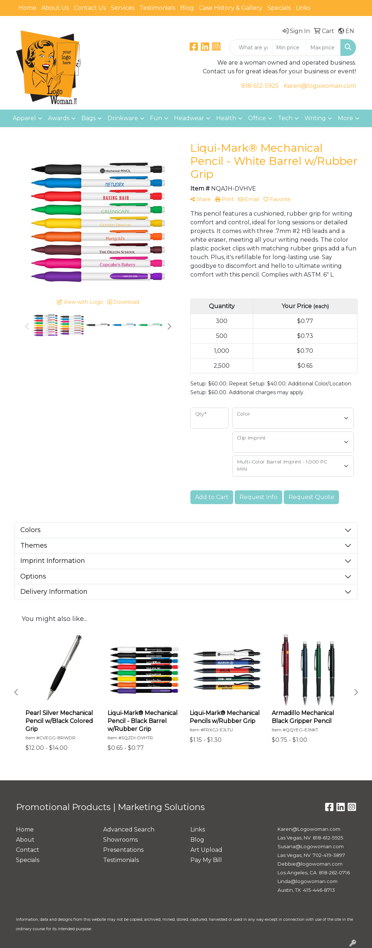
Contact (27, 849)
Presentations (123, 849)
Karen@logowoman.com (320, 85)
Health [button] (226, 118)
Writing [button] (315, 118)
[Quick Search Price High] (323, 47)
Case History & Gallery (230, 7)
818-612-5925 (260, 85)
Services (122, 7)
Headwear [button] (189, 118)
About (25, 839)
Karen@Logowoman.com (309, 829)
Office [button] (257, 118)
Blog (187, 7)
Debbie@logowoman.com (310, 864)
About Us (55, 7)
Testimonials (157, 7)
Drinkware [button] (123, 118)
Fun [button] (156, 118)
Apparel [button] (24, 118)
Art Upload (206, 849)
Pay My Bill (206, 860)
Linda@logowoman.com (307, 881)
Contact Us (90, 7)
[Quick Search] (250, 47)
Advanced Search (128, 829)
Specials (279, 7)
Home (27, 7)
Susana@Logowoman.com (311, 846)
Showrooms (120, 839)
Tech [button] (285, 118)
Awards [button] (58, 118)
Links (303, 7)
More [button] (345, 118)
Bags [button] (88, 118)
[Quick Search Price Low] (289, 47)
